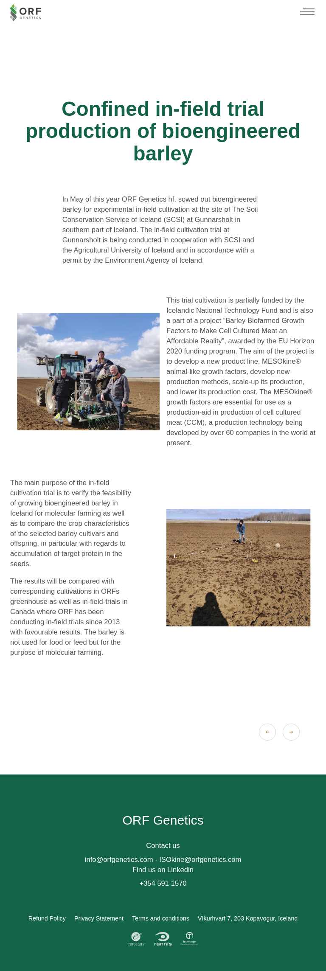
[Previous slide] (267, 732)
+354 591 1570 (162, 883)
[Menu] (307, 12)
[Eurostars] (137, 939)
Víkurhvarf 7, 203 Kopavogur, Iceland (248, 918)
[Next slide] (291, 732)
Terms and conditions (160, 918)
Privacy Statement (99, 918)
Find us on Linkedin (163, 870)
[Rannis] (163, 939)
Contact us (163, 846)
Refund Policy (47, 918)
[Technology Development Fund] (189, 939)
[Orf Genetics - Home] (25, 12)
